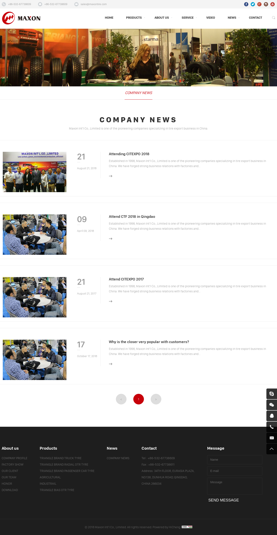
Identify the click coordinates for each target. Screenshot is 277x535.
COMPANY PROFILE (14, 458)
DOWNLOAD (10, 490)
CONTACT (255, 18)
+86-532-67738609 (19, 4)
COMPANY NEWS (138, 93)
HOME (109, 18)
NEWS (232, 18)
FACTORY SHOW (12, 464)
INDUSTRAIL (48, 484)
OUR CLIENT (10, 471)
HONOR (7, 484)
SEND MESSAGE (223, 500)
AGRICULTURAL (50, 477)
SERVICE (188, 18)
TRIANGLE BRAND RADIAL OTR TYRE (64, 464)
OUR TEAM (9, 477)
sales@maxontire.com (94, 4)
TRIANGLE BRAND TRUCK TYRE (61, 458)
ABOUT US (162, 18)
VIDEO (210, 18)
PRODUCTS (134, 18)
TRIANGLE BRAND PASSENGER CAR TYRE (67, 471)
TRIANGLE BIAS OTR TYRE (57, 490)
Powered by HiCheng (172, 527)
